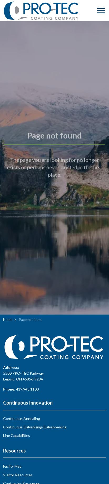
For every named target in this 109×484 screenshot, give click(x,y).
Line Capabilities (16, 435)
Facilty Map (12, 466)
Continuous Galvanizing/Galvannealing (35, 427)
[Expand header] (101, 10)
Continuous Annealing (21, 418)
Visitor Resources (18, 475)
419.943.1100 (27, 389)
